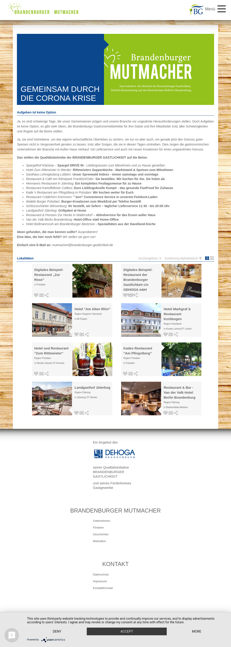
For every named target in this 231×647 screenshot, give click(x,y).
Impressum (100, 581)
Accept (126, 631)
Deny (57, 631)
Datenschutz (101, 574)
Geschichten (101, 534)
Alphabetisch (191, 258)
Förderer (98, 527)
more (196, 631)
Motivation (99, 541)
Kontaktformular (103, 588)
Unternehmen (101, 520)
